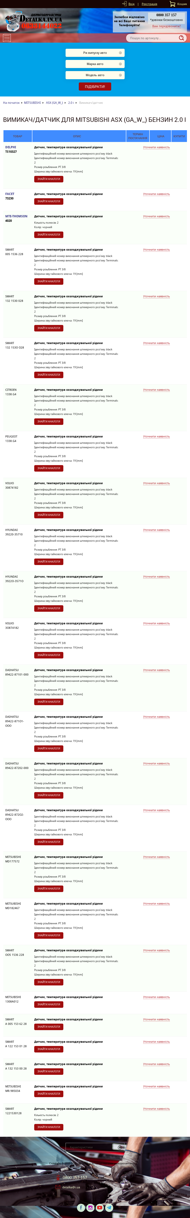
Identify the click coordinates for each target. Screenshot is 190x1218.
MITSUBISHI (32, 103)
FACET (17, 196)
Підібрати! (95, 86)
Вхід (131, 4)
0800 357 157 (75, 1177)
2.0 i (71, 103)
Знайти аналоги (48, 179)
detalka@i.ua (71, 1187)
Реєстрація (149, 4)
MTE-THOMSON (17, 218)
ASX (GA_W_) (54, 103)
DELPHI (17, 149)
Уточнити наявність (156, 147)
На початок (11, 103)
